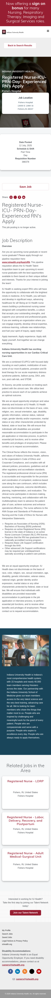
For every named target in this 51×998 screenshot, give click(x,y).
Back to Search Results (20, 45)
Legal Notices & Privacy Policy (15, 941)
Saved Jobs (7, 937)
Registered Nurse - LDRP (25, 781)
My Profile (6, 930)
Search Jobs (7, 934)
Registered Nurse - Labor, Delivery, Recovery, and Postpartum (25, 820)
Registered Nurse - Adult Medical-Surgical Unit (25, 854)
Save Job (26, 186)
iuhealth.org (7, 944)
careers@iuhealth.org (13, 965)
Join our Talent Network (25, 913)
